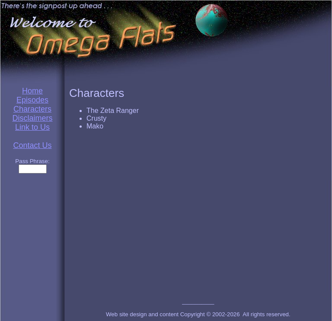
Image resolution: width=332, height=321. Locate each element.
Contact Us (32, 145)
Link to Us (32, 127)
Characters (32, 109)
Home (32, 91)
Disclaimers (32, 118)
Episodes (32, 100)
